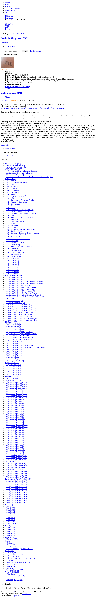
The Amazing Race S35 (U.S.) (17, 448)
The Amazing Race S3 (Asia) (16, 475)
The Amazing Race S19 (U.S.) (17, 417)
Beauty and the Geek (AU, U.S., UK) (18, 479)
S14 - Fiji (9, 206)
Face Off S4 (10, 512)
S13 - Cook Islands (13, 204)
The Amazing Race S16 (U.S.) (17, 411)
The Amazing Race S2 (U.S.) (16, 384)
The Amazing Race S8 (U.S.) (16, 396)
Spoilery (9, 578)
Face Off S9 (10, 522)
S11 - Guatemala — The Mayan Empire (20, 200)
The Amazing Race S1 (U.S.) (16, 382)
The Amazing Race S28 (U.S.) (17, 434)
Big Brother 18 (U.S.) (14, 357)
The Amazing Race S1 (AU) (16, 467)
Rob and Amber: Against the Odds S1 (19, 549)
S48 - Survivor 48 (12, 272)
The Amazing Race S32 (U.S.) (17, 442)
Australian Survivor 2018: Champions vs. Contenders (24, 281)
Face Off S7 (10, 518)
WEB (7, 26)
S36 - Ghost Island (12, 248)
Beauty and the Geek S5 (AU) (16, 489)
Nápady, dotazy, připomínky (16, 167)
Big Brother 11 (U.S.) (14, 343)
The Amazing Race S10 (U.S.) (17, 399)
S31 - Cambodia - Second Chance (18, 239)
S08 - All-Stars (11, 194)
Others (7, 541)
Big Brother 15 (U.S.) (14, 351)
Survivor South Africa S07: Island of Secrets (21, 318)
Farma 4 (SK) (11, 533)
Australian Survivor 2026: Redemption (19, 173)
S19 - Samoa (10, 215)
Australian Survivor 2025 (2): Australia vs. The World (25, 297)
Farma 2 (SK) (11, 529)
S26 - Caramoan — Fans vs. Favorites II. (20, 229)
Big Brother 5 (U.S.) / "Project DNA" (19, 332)
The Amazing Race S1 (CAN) (16, 456)
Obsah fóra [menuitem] (9, 3)
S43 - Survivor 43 (12, 264)
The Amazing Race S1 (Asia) (16, 471)
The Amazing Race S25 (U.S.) (17, 429)
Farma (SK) (9, 525)
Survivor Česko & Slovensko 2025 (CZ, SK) (21, 310)
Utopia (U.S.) (10, 537)
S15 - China (10, 208)
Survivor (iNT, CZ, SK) (13, 276)
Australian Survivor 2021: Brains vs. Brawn (21, 287)
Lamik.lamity (5, 69)
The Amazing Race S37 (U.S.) (17, 452)
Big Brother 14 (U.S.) (14, 349)
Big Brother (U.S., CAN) (15, 554)
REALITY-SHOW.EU (13, 163)
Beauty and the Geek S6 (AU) (16, 491)
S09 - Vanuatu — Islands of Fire (17, 196)
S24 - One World (12, 225)
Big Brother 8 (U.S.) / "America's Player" (20, 338)
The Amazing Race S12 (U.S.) (17, 403)
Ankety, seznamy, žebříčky (15, 576)
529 (15, 73)
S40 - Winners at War (13, 256)
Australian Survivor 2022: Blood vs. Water (21, 289)
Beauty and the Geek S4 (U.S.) (17, 498)
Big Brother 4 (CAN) (13, 370)
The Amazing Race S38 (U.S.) (17, 175)
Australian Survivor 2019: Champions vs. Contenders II (25, 283)
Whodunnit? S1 (11, 547)
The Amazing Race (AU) (13, 461)
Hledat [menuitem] (7, 6)
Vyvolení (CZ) (11, 560)
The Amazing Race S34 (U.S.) (17, 446)
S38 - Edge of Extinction (15, 252)
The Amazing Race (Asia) (14, 469)
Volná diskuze (11, 574)
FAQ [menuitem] (7, 4)
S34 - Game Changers (14, 245)
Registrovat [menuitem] (9, 18)
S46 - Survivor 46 (12, 268)
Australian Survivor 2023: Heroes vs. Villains (22, 291)
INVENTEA (26, 594)
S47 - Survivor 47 (12, 270)
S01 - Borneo (11, 181)
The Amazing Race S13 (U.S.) (17, 405)
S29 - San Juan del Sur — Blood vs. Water (21, 235)
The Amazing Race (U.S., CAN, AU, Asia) (21, 558)
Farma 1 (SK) (11, 527)
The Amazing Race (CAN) (14, 454)
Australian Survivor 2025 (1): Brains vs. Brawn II (23, 295)
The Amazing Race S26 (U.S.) (17, 430)
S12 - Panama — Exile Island (16, 202)
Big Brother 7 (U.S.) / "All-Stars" (18, 336)
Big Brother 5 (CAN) (13, 372)
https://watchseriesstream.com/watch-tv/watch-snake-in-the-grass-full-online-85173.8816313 (33, 108)
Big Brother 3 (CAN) (13, 369)
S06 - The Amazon (12, 190)
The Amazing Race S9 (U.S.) (16, 398)
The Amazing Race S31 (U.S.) (17, 440)
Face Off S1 (10, 506)
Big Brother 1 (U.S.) (13, 324)
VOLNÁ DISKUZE (12, 572)
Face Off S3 (10, 510)
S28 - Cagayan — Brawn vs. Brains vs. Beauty (22, 233)
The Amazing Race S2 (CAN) (16, 458)
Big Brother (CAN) (12, 363)
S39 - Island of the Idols (14, 254)
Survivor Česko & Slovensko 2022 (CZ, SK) (21, 305)
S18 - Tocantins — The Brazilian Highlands (21, 214)
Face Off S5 (10, 514)
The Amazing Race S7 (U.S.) (16, 394)
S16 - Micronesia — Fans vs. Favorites (19, 210)
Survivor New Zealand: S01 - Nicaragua (20, 312)
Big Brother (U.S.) (11, 322)
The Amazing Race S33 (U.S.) (17, 444)
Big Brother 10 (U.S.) (14, 341)
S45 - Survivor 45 (12, 266)
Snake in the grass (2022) (15, 38)
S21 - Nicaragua (12, 219)
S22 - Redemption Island (15, 221)
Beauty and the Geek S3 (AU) (16, 485)
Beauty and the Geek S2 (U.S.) (17, 494)
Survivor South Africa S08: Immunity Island (21, 320)
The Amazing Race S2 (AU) (16, 463)
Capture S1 (10, 543)
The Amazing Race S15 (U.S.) (17, 409)
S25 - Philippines (12, 227)
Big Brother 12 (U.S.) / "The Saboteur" (19, 345)
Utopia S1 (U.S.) (12, 539)
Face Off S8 (10, 520)
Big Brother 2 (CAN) (13, 367)
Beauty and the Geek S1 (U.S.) (17, 492)
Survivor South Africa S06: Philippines (20, 316)
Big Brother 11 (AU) (13, 378)
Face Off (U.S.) (10, 504)
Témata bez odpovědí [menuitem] (12, 8)
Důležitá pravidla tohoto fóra (16, 165)
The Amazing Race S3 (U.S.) (16, 386)
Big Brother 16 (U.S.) (14, 353)
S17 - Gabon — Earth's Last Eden (18, 212)
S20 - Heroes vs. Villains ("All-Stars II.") (20, 217)
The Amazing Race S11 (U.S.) (16, 401)
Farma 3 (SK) (11, 531)
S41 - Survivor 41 (12, 258)
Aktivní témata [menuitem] (10, 10)
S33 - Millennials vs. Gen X (16, 243)
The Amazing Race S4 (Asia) (16, 477)
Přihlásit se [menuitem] (9, 16)
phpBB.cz (16, 596)
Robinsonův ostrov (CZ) (14, 301)
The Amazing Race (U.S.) (14, 380)
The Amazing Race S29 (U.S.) (17, 436)
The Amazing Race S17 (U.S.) (17, 413)
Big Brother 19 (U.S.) (14, 359)
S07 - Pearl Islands (12, 192)
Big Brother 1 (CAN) (13, 365)
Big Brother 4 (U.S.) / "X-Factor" (18, 330)
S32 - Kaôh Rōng (12, 241)
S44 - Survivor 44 (12, 262)
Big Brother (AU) (11, 376)
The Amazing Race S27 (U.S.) (17, 432)
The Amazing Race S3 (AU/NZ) (17, 465)
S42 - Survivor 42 (12, 260)
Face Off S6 (10, 516)
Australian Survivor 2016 (15, 277)
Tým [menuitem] (6, 12)
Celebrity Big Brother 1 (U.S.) (17, 361)
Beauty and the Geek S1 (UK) (16, 502)
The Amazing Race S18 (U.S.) (17, 415)
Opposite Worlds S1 (13, 545)
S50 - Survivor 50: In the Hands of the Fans (21, 171)
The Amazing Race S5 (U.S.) (16, 390)
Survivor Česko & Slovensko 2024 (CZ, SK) (21, 308)
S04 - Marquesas (12, 186)
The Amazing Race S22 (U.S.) (17, 423)
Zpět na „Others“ (7, 156)
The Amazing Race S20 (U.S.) (17, 419)
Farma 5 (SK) (11, 535)
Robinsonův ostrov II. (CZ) (15, 303)
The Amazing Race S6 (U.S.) (16, 392)
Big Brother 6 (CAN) (13, 374)
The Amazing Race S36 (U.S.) (17, 450)
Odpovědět (4, 43)
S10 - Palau (10, 198)
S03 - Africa (10, 184)
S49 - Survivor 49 (12, 274)
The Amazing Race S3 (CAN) (16, 460)
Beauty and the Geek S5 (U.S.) (17, 500)
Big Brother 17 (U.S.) (14, 355)
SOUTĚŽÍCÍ (9, 551)
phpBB (12, 592)
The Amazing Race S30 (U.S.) (17, 438)
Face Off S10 (11, 523)
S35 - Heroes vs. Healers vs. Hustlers (19, 246)
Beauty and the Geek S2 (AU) (16, 483)
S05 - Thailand (11, 188)
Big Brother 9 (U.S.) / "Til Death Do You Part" (22, 339)
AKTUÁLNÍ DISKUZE (13, 169)
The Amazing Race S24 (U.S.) (17, 427)
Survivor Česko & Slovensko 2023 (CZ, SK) (21, 307)
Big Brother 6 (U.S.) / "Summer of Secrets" (21, 334)
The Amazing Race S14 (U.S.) (17, 407)
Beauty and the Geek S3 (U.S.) (17, 496)
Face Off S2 (10, 508)
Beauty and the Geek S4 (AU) (16, 487)
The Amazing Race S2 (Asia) (16, 473)
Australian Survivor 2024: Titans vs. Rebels (21, 293)
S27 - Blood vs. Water (14, 231)
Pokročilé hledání (35, 51)
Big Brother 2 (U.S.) (13, 326)
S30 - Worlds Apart (13, 237)
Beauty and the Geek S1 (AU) (16, 481)
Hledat (25, 51)
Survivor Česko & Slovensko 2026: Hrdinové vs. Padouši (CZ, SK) (29, 177)
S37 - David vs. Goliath (14, 250)
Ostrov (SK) (10, 299)
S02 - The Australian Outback (16, 183)
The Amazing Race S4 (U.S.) (16, 388)
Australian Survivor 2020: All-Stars (18, 285)
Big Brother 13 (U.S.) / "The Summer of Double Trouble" (26, 347)
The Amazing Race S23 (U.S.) (17, 425)
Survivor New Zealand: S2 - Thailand (19, 314)
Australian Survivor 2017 (15, 279)
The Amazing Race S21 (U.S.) (17, 421)
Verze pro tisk (10, 46)
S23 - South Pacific (13, 223)
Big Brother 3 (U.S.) (13, 328)
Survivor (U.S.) (10, 179)
